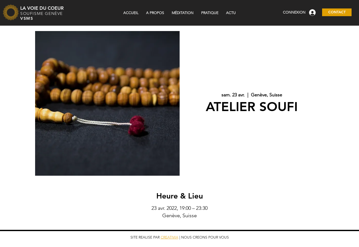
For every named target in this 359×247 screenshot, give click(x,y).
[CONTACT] (337, 12)
